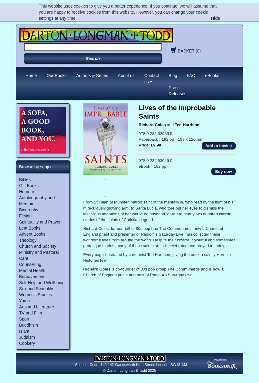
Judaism (27, 337)
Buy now (223, 171)
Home (31, 75)
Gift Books (29, 185)
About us (126, 75)
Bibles (25, 179)
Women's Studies (35, 294)
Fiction (25, 215)
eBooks (212, 75)
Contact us (151, 78)
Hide (215, 18)
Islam (24, 331)
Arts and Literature (36, 306)
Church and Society (37, 246)
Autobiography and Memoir (37, 200)
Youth (24, 300)
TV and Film (30, 313)
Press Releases (177, 90)
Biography (28, 209)
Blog (173, 75)
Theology (28, 240)
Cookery (27, 343)
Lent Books (29, 228)
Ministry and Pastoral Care (39, 255)
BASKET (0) (185, 51)
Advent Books (32, 234)
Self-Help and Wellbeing (42, 282)
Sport (24, 319)
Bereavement (31, 276)
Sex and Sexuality (36, 288)
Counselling (30, 264)
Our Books (56, 75)
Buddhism (28, 325)
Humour (26, 191)
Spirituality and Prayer (40, 222)
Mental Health (32, 270)
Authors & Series (92, 75)
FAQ (191, 75)
